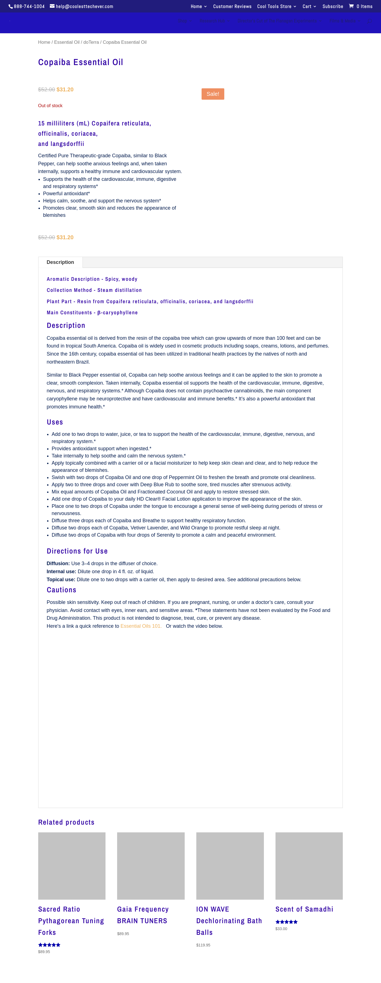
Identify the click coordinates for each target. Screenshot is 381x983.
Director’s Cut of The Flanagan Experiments (277, 21)
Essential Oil (67, 42)
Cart (307, 6)
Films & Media (342, 21)
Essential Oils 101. (141, 626)
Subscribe (333, 6)
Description (60, 262)
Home (196, 6)
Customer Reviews (232, 6)
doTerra (91, 42)
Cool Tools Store (274, 6)
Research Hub (212, 21)
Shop (182, 21)
